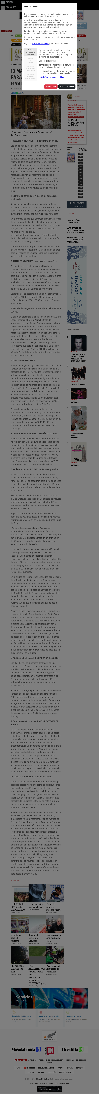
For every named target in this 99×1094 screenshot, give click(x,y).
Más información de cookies (51, 77)
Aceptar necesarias (67, 86)
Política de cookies (40, 44)
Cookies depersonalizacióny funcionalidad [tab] (30, 68)
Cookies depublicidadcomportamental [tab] (30, 77)
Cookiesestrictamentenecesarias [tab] (30, 52)
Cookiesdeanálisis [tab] (30, 60)
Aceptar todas (51, 86)
